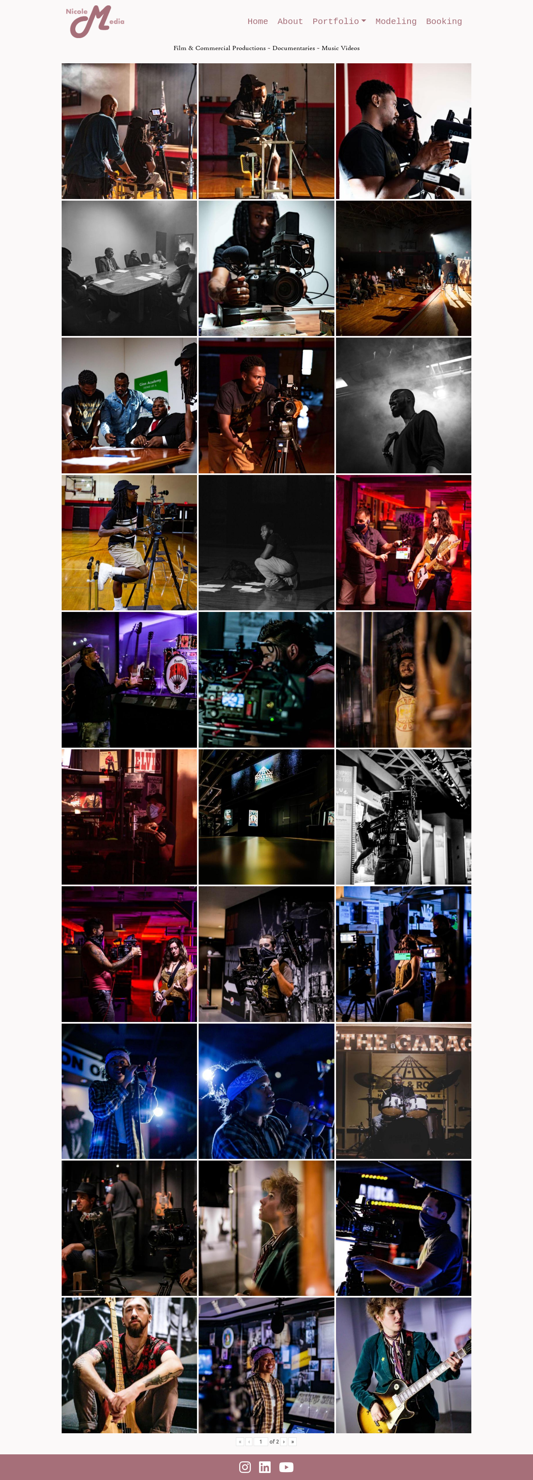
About (290, 21)
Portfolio (335, 21)
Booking (444, 21)
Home (257, 21)
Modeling (396, 21)
